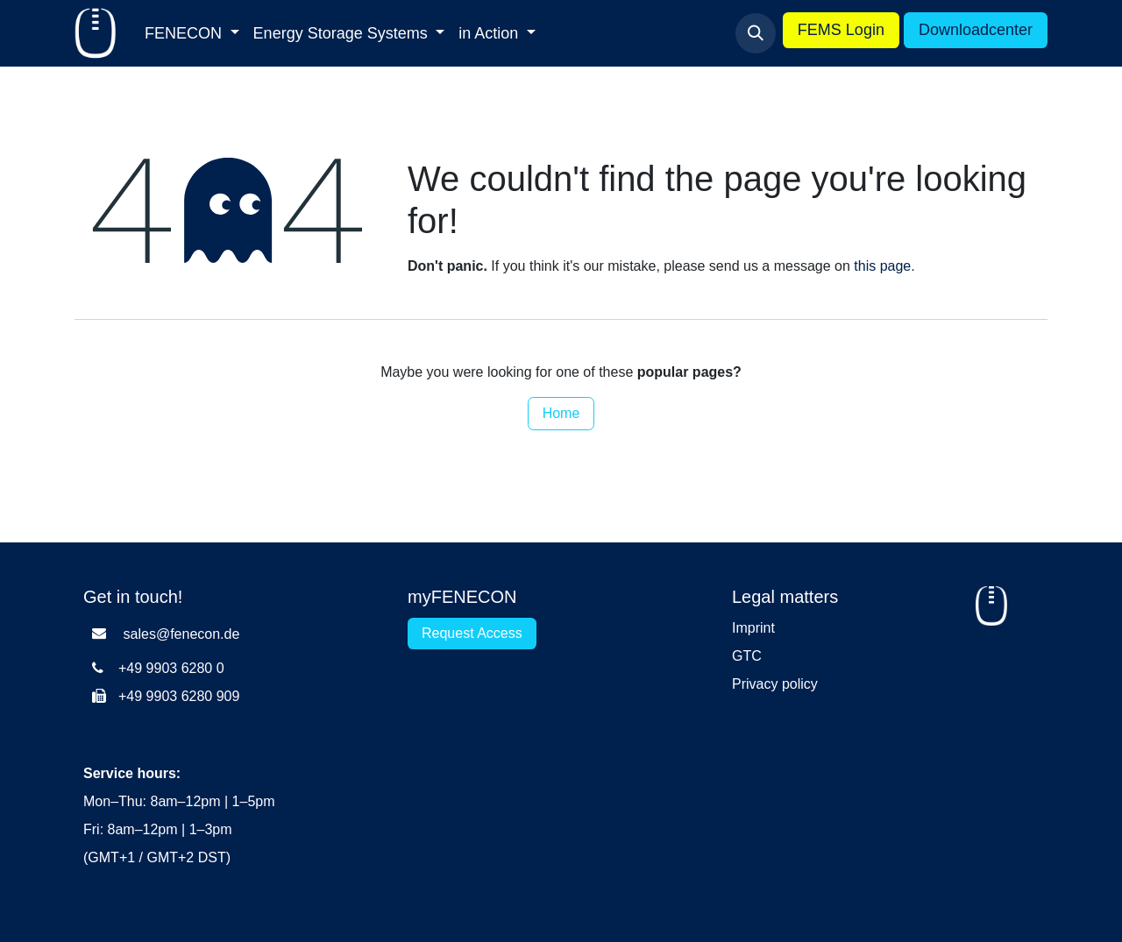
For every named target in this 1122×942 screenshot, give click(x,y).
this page (882, 266)
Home (561, 413)
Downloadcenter (976, 30)
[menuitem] (192, 34)
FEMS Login (841, 30)
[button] (755, 33)
